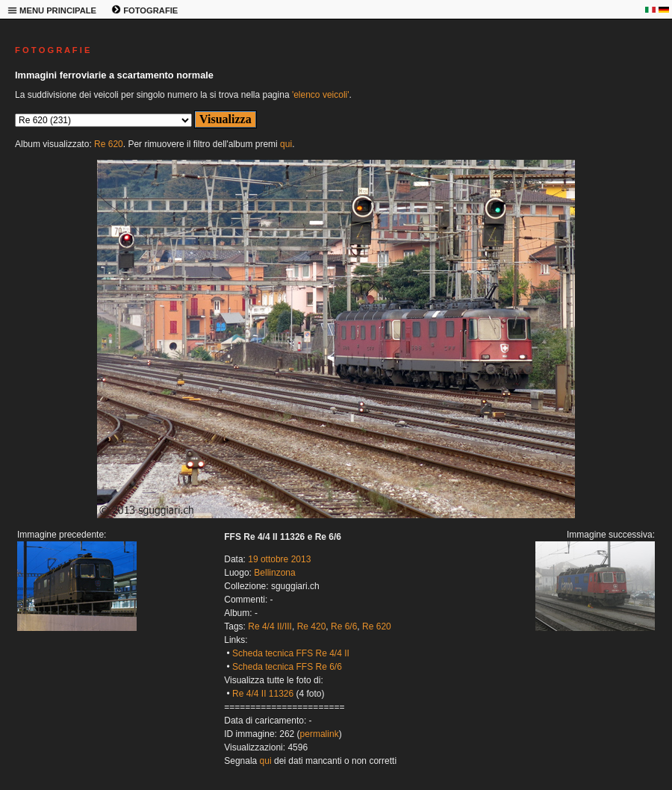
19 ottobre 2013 (279, 559)
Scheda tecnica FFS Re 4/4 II (290, 653)
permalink (319, 734)
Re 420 (311, 626)
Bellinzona (274, 572)
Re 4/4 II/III (270, 626)
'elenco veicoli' (320, 95)
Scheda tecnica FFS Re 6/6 (287, 667)
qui (286, 144)
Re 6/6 (344, 626)
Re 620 (108, 144)
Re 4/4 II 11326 (262, 693)
